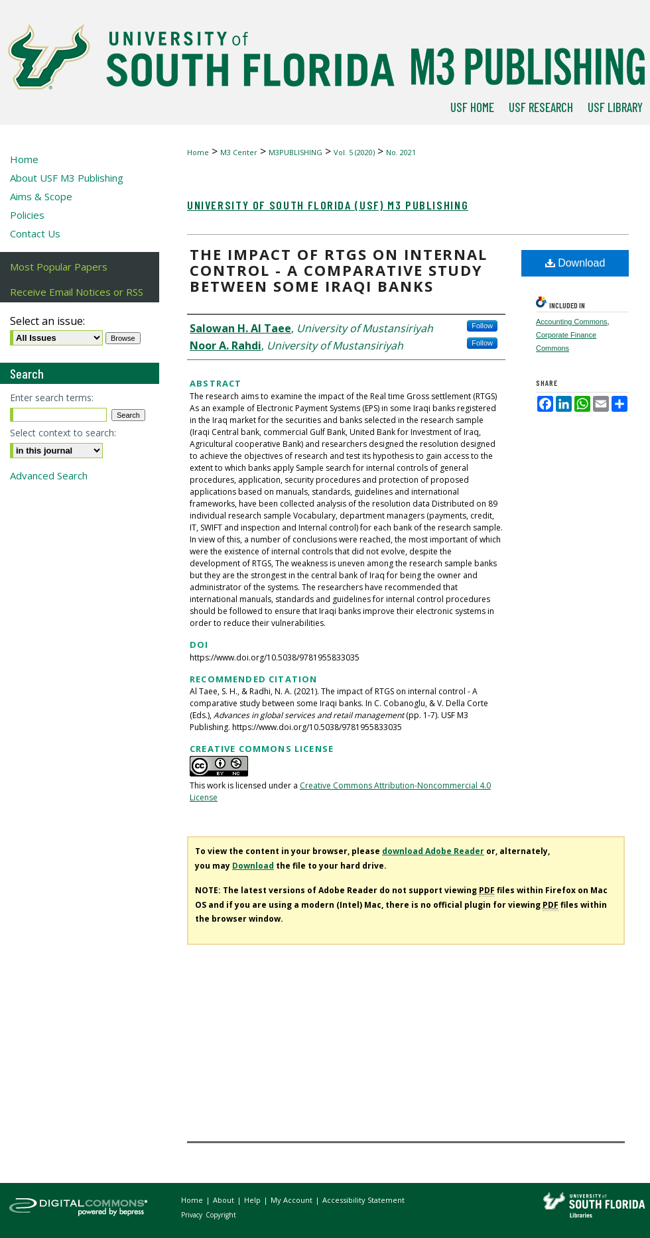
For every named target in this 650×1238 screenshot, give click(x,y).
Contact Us (35, 233)
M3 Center (238, 152)
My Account (292, 1200)
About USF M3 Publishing (66, 177)
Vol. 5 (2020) (354, 152)
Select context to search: (63, 432)
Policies (27, 214)
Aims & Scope (41, 196)
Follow (482, 326)
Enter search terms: (52, 397)
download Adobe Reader (433, 851)
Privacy (192, 1214)
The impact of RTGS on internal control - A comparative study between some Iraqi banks (338, 270)
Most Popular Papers (58, 266)
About (224, 1200)
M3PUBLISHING (295, 152)
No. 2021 (401, 152)
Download (575, 263)
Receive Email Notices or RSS (76, 291)
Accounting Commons (572, 322)
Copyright (221, 1214)
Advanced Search (49, 475)
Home (198, 152)
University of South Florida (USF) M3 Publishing (327, 205)
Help (253, 1200)
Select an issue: (47, 321)
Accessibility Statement (363, 1200)
